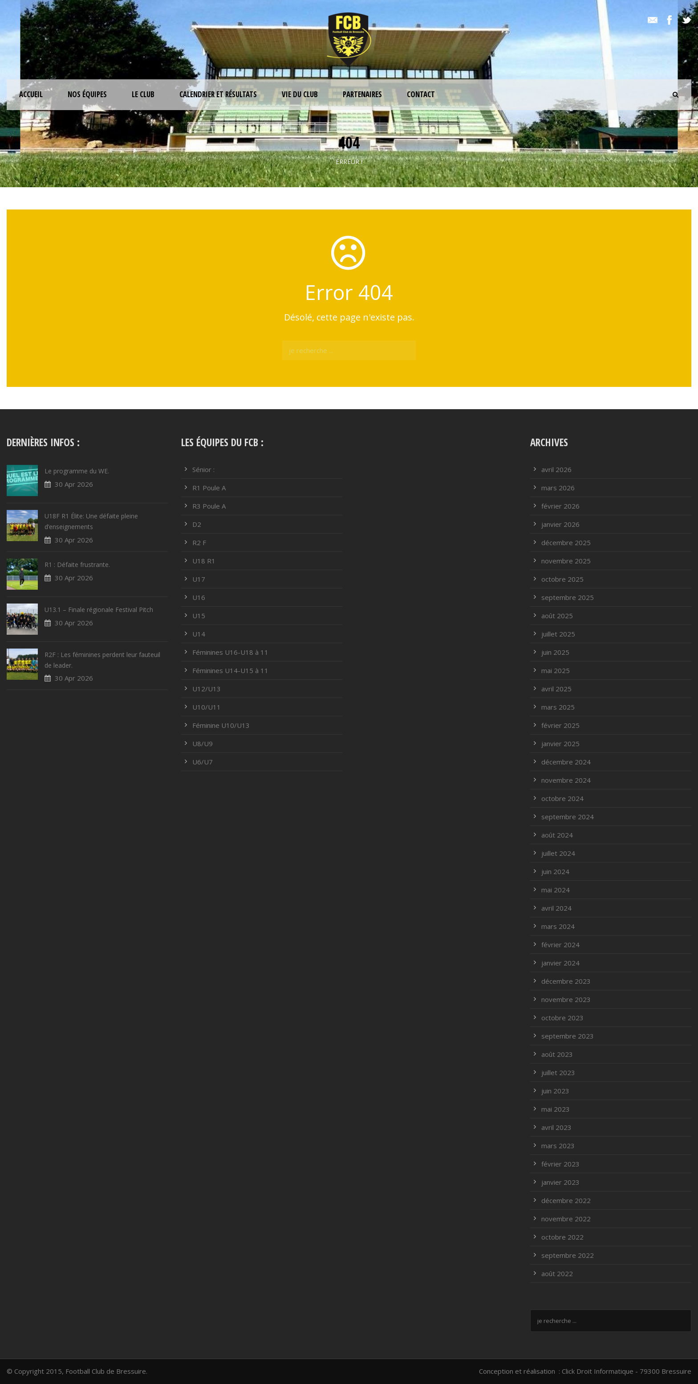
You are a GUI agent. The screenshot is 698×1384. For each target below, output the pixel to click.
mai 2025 (555, 670)
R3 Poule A (209, 505)
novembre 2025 (566, 560)
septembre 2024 (567, 816)
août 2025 (557, 615)
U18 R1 (203, 560)
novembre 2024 (566, 780)
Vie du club (300, 94)
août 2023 (557, 1054)
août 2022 (557, 1273)
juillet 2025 (558, 633)
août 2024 (557, 834)
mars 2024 (558, 926)
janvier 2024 (560, 962)
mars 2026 (558, 487)
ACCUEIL (31, 94)
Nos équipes (87, 94)
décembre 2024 (566, 761)
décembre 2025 (566, 542)
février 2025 (560, 725)
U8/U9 (202, 743)
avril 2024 (556, 908)
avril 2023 (556, 1127)
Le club (143, 94)
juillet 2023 (558, 1072)
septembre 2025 (567, 597)
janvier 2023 (560, 1182)
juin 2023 (555, 1090)
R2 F (199, 542)
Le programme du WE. (77, 471)
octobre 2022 (562, 1236)
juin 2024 (555, 871)
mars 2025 (558, 706)
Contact (421, 94)
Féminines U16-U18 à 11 (230, 652)
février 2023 (560, 1163)
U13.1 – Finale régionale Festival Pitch (99, 609)
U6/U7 (202, 761)
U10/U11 (206, 706)
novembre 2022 (566, 1218)
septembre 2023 (567, 1035)
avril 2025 (556, 688)
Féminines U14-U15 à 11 (230, 670)
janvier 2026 (560, 524)
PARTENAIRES (362, 94)
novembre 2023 (566, 999)
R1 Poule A (209, 487)
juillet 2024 (558, 853)
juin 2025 (555, 652)
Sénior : (203, 469)
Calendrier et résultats (218, 94)
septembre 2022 (567, 1255)
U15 (198, 615)
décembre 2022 (566, 1200)
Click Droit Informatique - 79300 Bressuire (626, 1371)
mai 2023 (555, 1109)
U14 (198, 633)
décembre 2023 (566, 981)
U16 (198, 597)
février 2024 (560, 944)
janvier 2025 (560, 743)
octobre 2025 (562, 579)
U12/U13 (206, 688)
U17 (198, 579)
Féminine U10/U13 (221, 725)
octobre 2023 (562, 1017)
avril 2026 (556, 469)
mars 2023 (558, 1145)
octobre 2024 (562, 798)
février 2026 (560, 505)
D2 (196, 524)
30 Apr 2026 (74, 484)
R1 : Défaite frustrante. (77, 564)
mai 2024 (555, 889)
